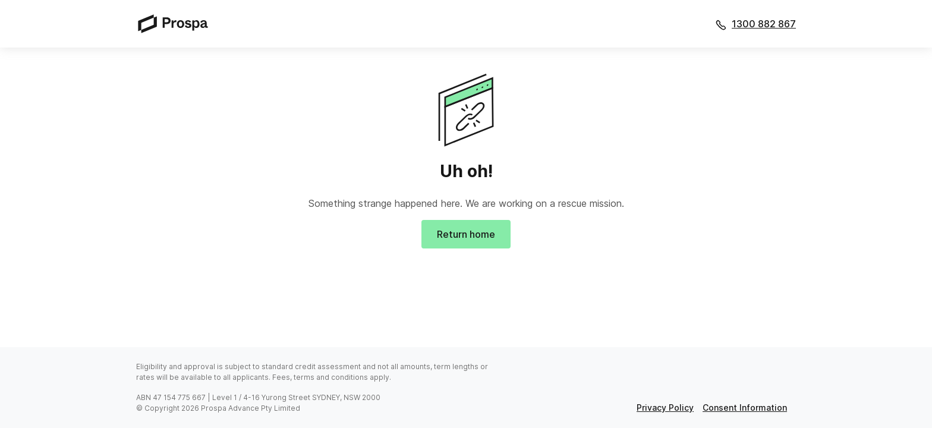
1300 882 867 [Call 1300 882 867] (764, 24)
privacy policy (665, 407)
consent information (745, 407)
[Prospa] (176, 23)
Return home (466, 234)
